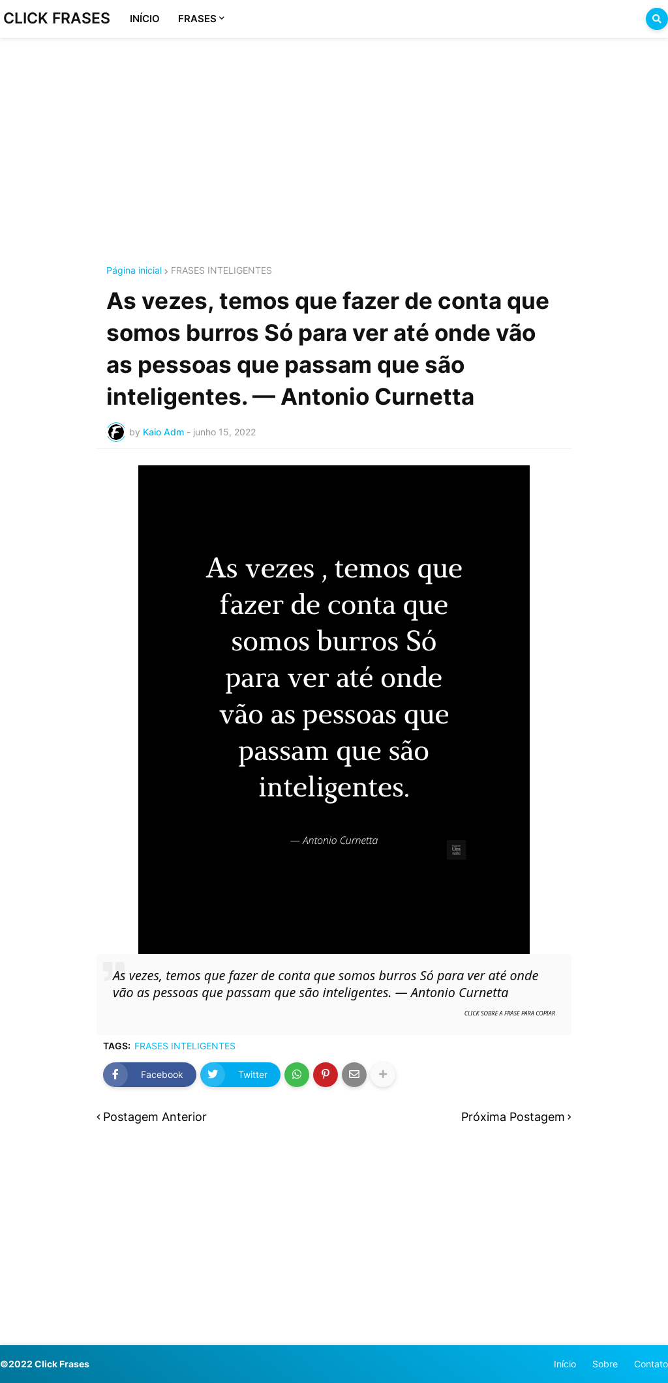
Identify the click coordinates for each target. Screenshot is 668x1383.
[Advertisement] (334, 135)
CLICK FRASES (56, 18)
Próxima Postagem (513, 1117)
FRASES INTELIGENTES (221, 270)
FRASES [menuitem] (197, 18)
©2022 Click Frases (44, 1363)
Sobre (605, 1363)
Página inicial (134, 270)
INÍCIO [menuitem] (145, 18)
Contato (651, 1363)
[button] (657, 19)
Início (565, 1363)
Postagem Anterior (155, 1117)
